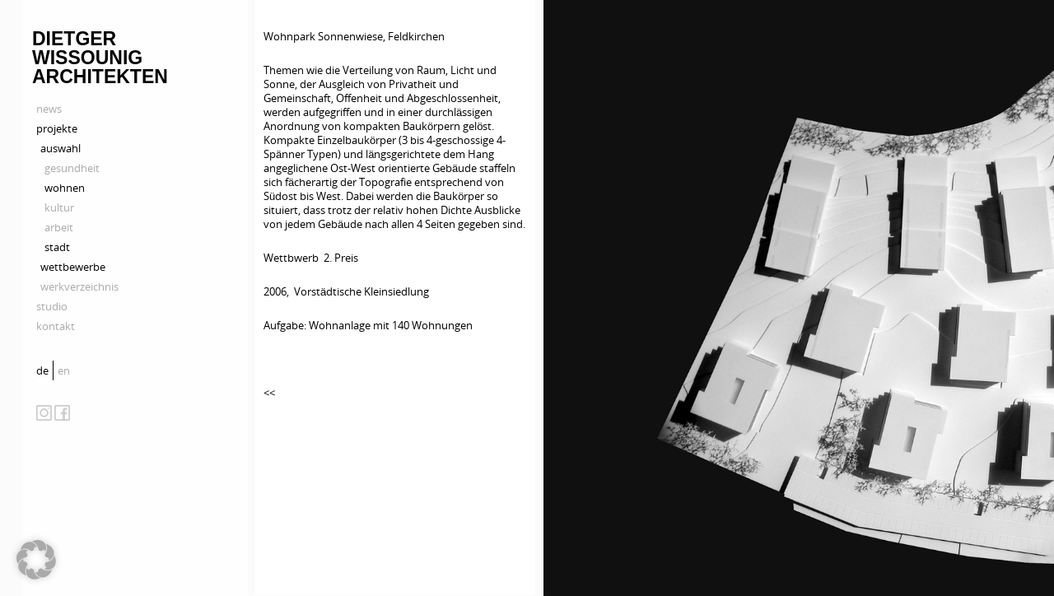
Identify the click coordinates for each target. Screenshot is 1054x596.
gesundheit (72, 168)
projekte (56, 128)
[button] (36, 560)
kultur (59, 207)
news (49, 108)
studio (52, 306)
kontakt (55, 326)
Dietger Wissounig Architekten (100, 57)
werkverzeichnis (79, 286)
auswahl (60, 148)
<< (269, 392)
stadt (57, 247)
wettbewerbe (72, 266)
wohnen (64, 187)
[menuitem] (44, 370)
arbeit (58, 227)
